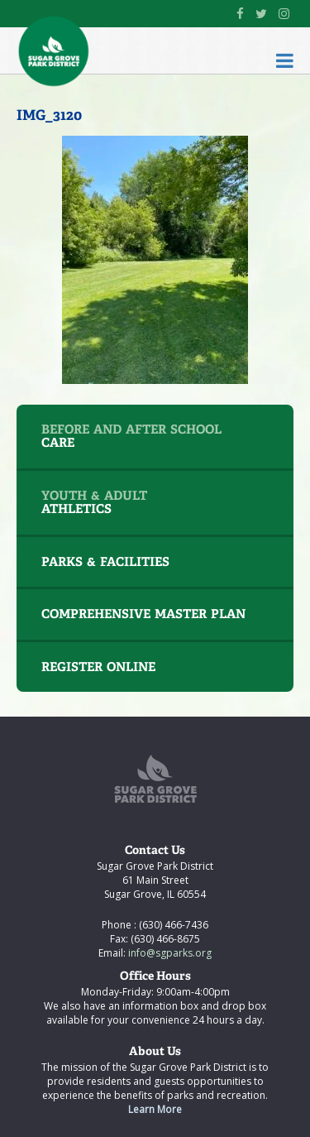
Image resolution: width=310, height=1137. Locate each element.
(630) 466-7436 (172, 925)
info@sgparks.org (169, 953)
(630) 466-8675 (164, 939)
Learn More (155, 1109)
